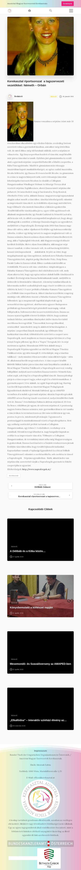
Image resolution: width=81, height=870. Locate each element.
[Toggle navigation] (71, 10)
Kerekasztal (13, 476)
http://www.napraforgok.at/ (36, 469)
